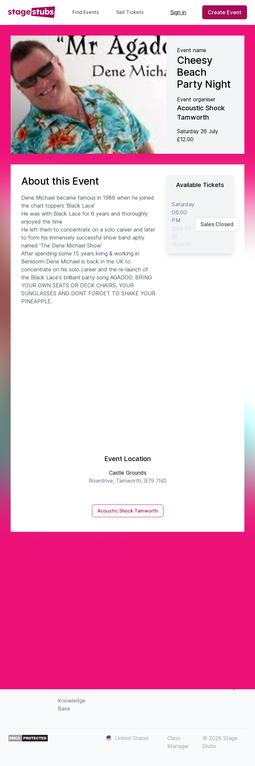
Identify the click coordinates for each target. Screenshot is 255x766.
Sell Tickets (132, 12)
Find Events (85, 12)
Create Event (224, 12)
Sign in (178, 12)
